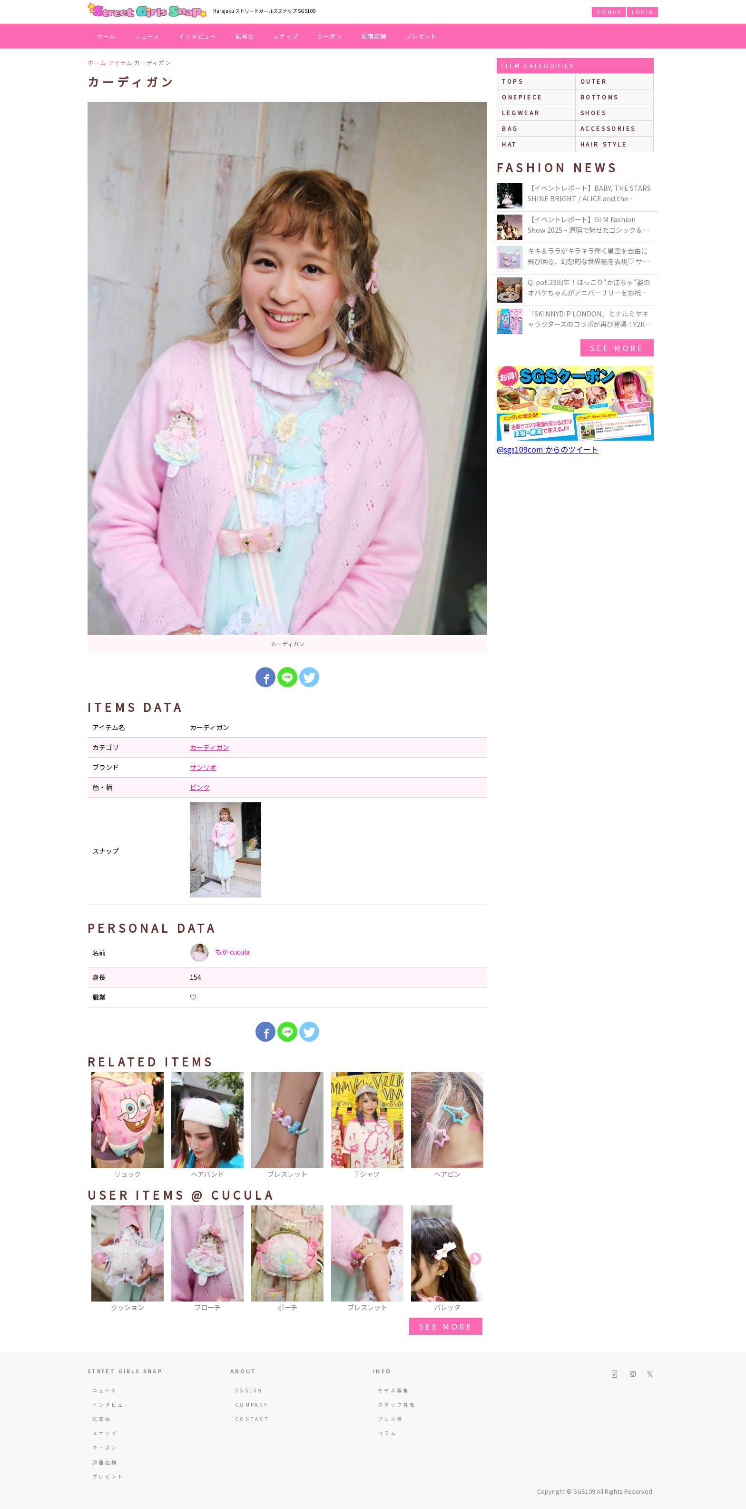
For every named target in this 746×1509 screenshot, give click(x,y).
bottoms (599, 97)
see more (446, 1326)
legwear (521, 112)
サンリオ (203, 767)
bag (510, 128)
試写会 (245, 36)
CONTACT (252, 1418)
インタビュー (197, 36)
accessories (608, 128)
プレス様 (390, 1418)
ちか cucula (220, 952)
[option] (287, 377)
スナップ (285, 36)
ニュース (147, 36)
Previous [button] (99, 1126)
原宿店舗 (374, 36)
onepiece (522, 97)
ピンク (200, 787)
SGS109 (249, 1390)
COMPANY (251, 1404)
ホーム (106, 36)
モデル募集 (394, 1390)
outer (594, 81)
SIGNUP (609, 12)
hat (509, 144)
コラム (387, 1433)
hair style (604, 144)
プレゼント (421, 36)
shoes (593, 112)
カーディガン (209, 747)
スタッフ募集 (397, 1404)
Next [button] (475, 1126)
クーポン (330, 36)
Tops (512, 81)
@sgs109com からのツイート (548, 449)
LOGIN (642, 12)
